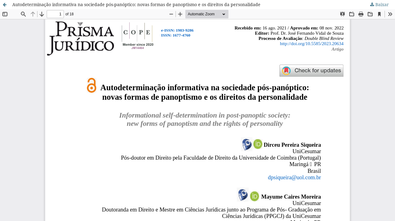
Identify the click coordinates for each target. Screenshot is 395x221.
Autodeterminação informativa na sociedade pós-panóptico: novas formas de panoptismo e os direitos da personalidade (136, 4)
